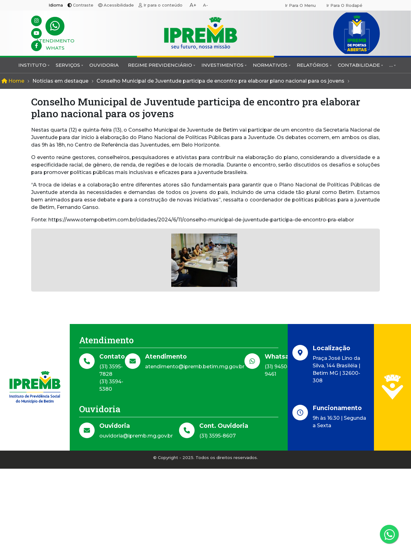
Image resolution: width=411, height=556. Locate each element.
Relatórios (312, 65)
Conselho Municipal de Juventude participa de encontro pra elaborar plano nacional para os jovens (220, 81)
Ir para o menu (300, 5)
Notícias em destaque (60, 81)
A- (205, 4)
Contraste (83, 4)
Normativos (270, 65)
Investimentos (222, 65)
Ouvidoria (104, 65)
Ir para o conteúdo (163, 4)
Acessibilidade (119, 4)
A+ (193, 5)
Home (13, 81)
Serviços (68, 65)
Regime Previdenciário (160, 65)
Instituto (32, 65)
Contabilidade (359, 65)
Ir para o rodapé (344, 5)
